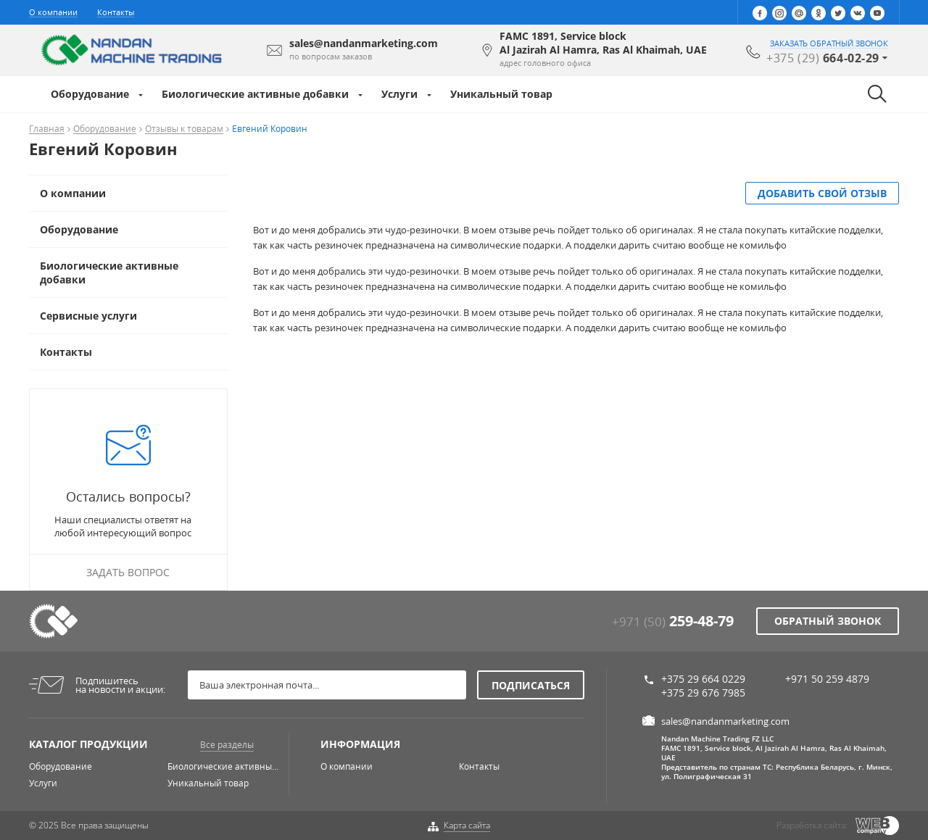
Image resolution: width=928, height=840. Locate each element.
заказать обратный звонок (829, 43)
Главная (47, 129)
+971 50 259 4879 (827, 679)
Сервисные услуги (88, 316)
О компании (53, 12)
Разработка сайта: (812, 825)
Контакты (115, 12)
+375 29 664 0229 (703, 679)
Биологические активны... (222, 766)
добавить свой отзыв (822, 193)
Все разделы (227, 745)
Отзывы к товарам (184, 129)
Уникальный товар (501, 94)
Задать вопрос (128, 572)
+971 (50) (673, 621)
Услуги (399, 94)
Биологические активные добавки (255, 94)
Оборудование (90, 94)
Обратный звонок (827, 621)
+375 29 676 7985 (703, 692)
